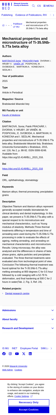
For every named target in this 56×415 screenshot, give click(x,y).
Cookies (18, 370)
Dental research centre (17, 293)
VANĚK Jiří (19, 64)
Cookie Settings (23, 400)
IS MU (5, 348)
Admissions (9, 310)
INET (14, 348)
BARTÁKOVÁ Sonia (11, 61)
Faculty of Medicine (11, 115)
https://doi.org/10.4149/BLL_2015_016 (22, 168)
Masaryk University (18, 366)
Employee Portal (29, 348)
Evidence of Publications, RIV (31, 15)
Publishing (7, 15)
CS (39, 5)
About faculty (9, 319)
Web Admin (7, 370)
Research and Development (18, 328)
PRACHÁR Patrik (31, 61)
